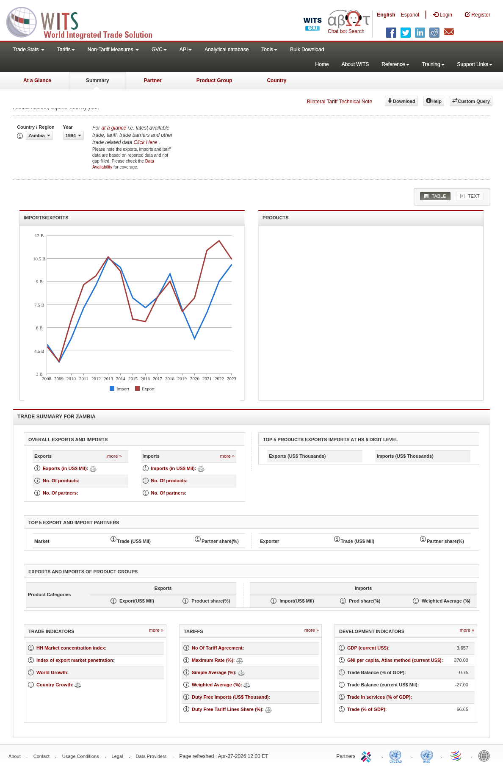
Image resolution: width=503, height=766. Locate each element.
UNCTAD (397, 755)
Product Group (214, 80)
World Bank (486, 755)
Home (322, 64)
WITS (84, 21)
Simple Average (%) (213, 672)
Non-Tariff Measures (113, 50)
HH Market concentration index (70, 647)
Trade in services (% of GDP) (379, 697)
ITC (367, 755)
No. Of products (60, 480)
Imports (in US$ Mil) (173, 468)
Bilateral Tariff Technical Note (339, 102)
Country (276, 80)
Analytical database (227, 50)
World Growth (51, 672)
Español (410, 15)
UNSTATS (426, 755)
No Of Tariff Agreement (217, 647)
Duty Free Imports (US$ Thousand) (230, 697)
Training (433, 64)
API (186, 50)
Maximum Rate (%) (212, 660)
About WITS (355, 64)
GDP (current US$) (367, 647)
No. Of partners (60, 492)
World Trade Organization (456, 755)
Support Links (474, 64)
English (386, 15)
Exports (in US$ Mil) (65, 468)
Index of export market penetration (74, 660)
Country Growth (54, 684)
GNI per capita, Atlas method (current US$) (394, 660)
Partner (153, 80)
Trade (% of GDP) (366, 709)
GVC (159, 50)
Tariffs (66, 50)
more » (114, 456)
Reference (395, 64)
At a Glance (37, 80)
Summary (97, 80)
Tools (269, 50)
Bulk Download (307, 50)
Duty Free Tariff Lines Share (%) (227, 709)
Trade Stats (28, 50)
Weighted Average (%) (216, 684)
